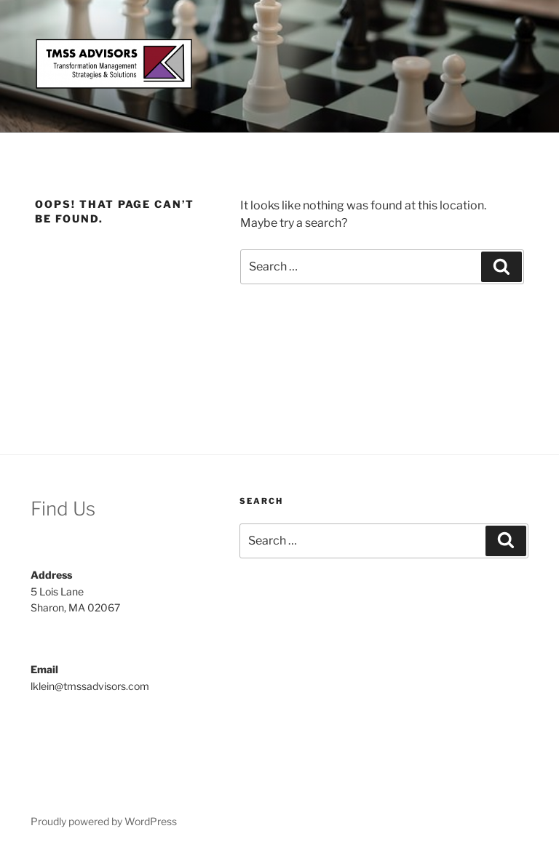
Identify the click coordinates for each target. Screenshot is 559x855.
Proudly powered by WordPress (104, 821)
